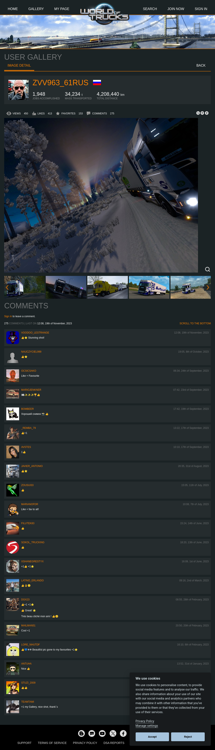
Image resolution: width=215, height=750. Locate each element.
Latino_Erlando (32, 580)
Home (13, 9)
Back (201, 65)
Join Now (175, 9)
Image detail (19, 65)
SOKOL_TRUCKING (33, 542)
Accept (152, 736)
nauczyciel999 (31, 351)
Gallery (36, 9)
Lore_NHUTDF (30, 644)
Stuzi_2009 (28, 682)
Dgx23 (25, 599)
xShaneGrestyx (32, 561)
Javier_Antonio (32, 466)
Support (24, 743)
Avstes (26, 447)
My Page (61, 9)
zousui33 (27, 485)
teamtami (27, 701)
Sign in (8, 316)
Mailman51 (28, 625)
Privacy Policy (85, 743)
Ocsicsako (28, 370)
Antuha (26, 663)
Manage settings (147, 726)
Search (150, 9)
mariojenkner (31, 389)
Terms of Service (52, 743)
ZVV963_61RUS (60, 82)
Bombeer (27, 408)
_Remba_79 (28, 428)
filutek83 (27, 523)
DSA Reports (114, 743)
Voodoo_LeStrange (35, 332)
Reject (188, 736)
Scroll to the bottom (195, 323)
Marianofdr (29, 504)
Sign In (201, 9)
